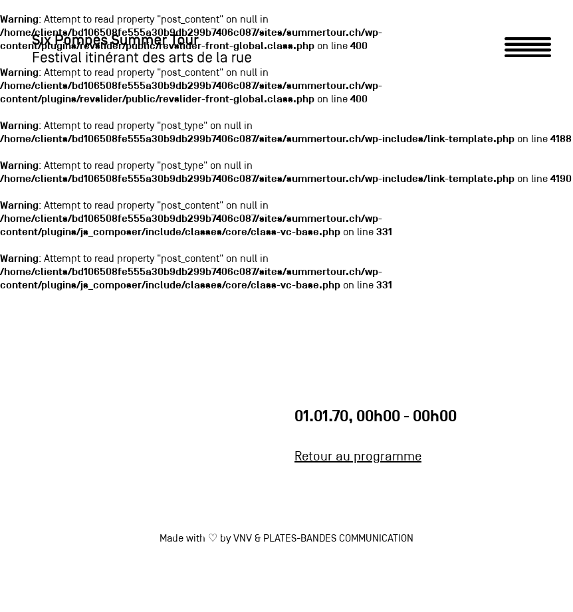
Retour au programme (357, 457)
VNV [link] (242, 539)
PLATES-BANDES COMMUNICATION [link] (338, 539)
